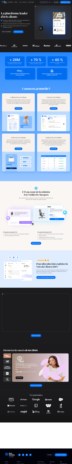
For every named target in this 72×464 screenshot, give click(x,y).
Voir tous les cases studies (36, 385)
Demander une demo (65, 2)
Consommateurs (31, 2)
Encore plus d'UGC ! (44, 2)
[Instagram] (19, 455)
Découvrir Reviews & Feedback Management (45, 277)
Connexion (56, 2)
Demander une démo (18, 31)
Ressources (25, 2)
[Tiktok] (23, 455)
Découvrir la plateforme (6, 31)
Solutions (16, 2)
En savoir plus (19, 377)
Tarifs (21, 2)
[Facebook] (30, 455)
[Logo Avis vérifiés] (4, 2)
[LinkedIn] (27, 455)
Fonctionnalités (10, 2)
